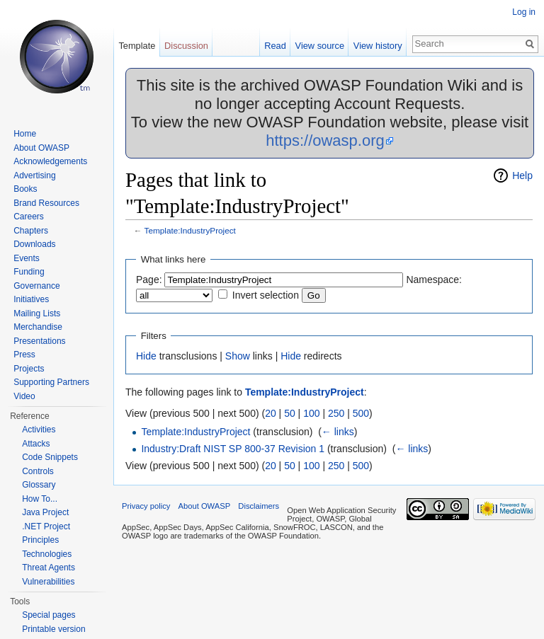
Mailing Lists (36, 313)
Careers (28, 216)
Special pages (48, 615)
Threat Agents (48, 567)
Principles (40, 540)
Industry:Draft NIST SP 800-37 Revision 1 (232, 448)
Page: (149, 279)
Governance (36, 286)
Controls (38, 471)
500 (361, 413)
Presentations (39, 341)
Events (26, 258)
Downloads (34, 244)
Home (24, 134)
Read (275, 45)
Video (24, 396)
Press (24, 354)
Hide (146, 356)
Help (522, 175)
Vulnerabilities (48, 582)
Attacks (36, 444)
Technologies (47, 554)
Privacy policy (146, 506)
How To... (39, 499)
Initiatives (31, 299)
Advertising (34, 175)
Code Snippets (50, 457)
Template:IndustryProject (190, 230)
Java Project (45, 512)
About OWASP (41, 148)
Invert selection (265, 295)
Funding (28, 272)
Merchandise (37, 327)
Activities (38, 429)
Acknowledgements (50, 161)
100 (311, 413)
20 (270, 413)
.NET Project (46, 526)
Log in (524, 12)
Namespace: (434, 279)
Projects (28, 369)
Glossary (38, 485)
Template (136, 45)
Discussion (186, 45)
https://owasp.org (325, 140)
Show (237, 356)
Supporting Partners (51, 382)
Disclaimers (258, 506)
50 (289, 413)
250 (336, 413)
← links (338, 431)
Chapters (30, 231)
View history (377, 45)
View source (319, 45)
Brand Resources (46, 203)
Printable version (53, 629)
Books (25, 189)
